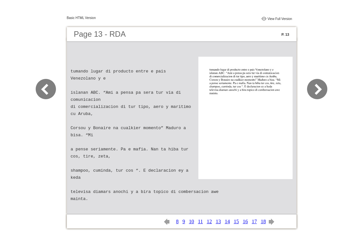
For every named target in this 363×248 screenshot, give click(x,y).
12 (209, 221)
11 (200, 221)
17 (254, 221)
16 (245, 221)
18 (263, 221)
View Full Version (280, 19)
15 (236, 221)
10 (191, 221)
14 (227, 221)
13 (218, 221)
